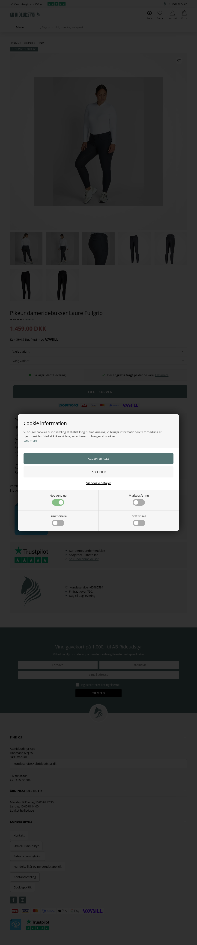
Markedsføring (139, 499)
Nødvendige (58, 499)
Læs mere (30, 440)
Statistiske (139, 520)
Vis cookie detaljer (98, 483)
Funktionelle (58, 520)
